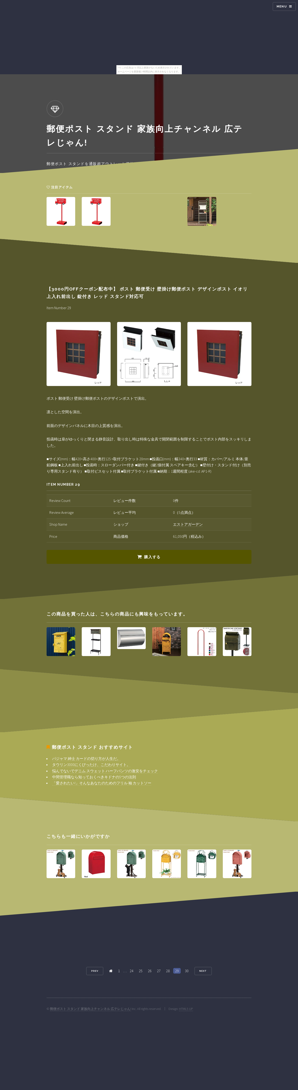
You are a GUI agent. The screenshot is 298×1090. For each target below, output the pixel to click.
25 (140, 970)
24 (131, 970)
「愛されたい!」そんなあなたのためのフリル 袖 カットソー (101, 783)
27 (159, 970)
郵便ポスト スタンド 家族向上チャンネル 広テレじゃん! (90, 1009)
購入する (152, 557)
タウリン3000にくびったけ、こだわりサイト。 (91, 764)
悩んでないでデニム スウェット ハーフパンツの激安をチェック (105, 770)
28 (168, 970)
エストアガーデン (188, 524)
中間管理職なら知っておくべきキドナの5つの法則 (94, 777)
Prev (94, 971)
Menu (282, 6)
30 (187, 970)
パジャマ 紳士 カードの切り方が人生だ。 (86, 758)
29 (177, 970)
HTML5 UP (186, 1009)
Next (203, 971)
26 (150, 970)
